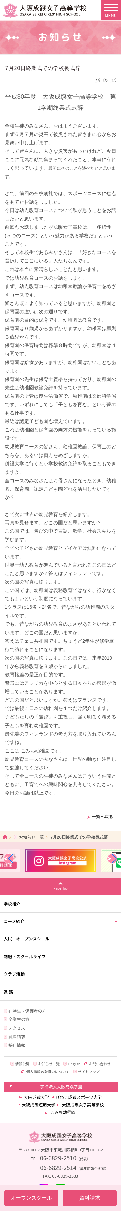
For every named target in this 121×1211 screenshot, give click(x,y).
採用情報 (16, 1045)
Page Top (60, 888)
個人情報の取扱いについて (47, 1071)
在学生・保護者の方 (27, 1011)
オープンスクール (31, 1198)
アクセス (16, 1028)
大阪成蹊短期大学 (38, 1105)
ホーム (5, 837)
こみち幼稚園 (62, 1112)
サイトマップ (89, 1071)
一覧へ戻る (102, 817)
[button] (9, 858)
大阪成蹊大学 (36, 1097)
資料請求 (16, 1036)
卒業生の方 (18, 1019)
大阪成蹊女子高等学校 (83, 1105)
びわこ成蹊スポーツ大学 (78, 1097)
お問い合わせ (100, 1063)
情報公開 (22, 1063)
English (74, 1063)
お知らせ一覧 (31, 837)
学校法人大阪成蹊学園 (61, 1086)
